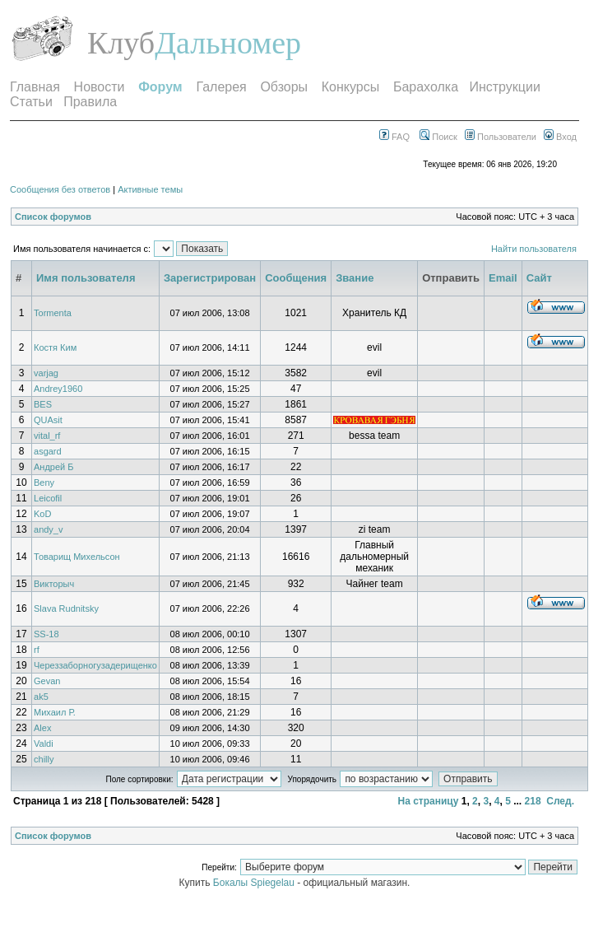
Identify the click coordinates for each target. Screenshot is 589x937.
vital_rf (47, 436)
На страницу (427, 801)
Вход (560, 137)
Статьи (31, 102)
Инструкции (504, 87)
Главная (35, 87)
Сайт (539, 278)
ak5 (41, 697)
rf (36, 650)
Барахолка (425, 87)
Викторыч (54, 584)
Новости (99, 87)
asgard (48, 451)
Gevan (47, 681)
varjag (46, 373)
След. (560, 801)
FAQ (394, 137)
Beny (44, 482)
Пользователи (500, 137)
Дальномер (228, 43)
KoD (42, 514)
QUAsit (48, 420)
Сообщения (296, 278)
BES (43, 404)
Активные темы (150, 189)
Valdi (43, 743)
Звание (354, 278)
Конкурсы (350, 87)
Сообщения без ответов (60, 189)
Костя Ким (55, 347)
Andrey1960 (58, 389)
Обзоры (284, 87)
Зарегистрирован (210, 278)
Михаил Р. (55, 712)
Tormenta (53, 313)
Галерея (221, 87)
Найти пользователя (534, 249)
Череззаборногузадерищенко (95, 665)
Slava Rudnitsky (66, 608)
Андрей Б (54, 467)
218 (533, 801)
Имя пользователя (85, 278)
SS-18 (46, 634)
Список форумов (53, 216)
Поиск (438, 137)
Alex (42, 728)
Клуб (121, 43)
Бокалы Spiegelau (255, 882)
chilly (43, 759)
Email (503, 278)
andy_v (48, 529)
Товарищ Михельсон (77, 557)
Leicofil (48, 498)
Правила (90, 102)
